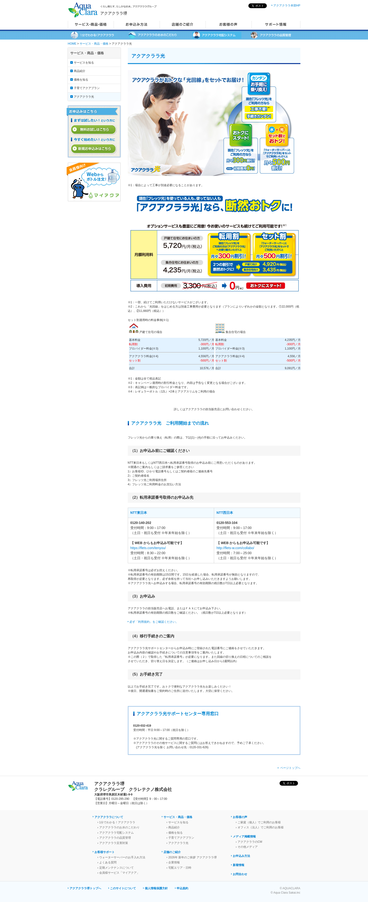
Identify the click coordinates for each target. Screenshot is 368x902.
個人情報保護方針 (156, 888)
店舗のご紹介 (172, 852)
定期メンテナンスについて (116, 867)
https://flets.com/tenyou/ (148, 548)
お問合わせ (240, 874)
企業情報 (174, 862)
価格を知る (81, 79)
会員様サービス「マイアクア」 (119, 872)
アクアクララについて (108, 817)
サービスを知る (84, 62)
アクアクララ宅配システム (116, 832)
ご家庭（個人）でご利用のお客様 (259, 822)
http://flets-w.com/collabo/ (235, 548)
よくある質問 (108, 862)
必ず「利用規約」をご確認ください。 (153, 621)
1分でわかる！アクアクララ (117, 822)
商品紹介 (79, 71)
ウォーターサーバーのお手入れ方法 (122, 857)
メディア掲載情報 (244, 836)
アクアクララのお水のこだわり (119, 827)
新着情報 (238, 865)
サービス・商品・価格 (94, 43)
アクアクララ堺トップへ (85, 888)
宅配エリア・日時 (179, 867)
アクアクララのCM (250, 841)
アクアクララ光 (84, 96)
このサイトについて (123, 888)
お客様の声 (240, 817)
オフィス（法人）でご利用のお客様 (261, 827)
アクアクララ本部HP (286, 5)
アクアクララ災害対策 (113, 843)
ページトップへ (290, 768)
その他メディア (248, 847)
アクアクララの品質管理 (115, 837)
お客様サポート (104, 852)
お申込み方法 (241, 856)
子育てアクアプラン (87, 88)
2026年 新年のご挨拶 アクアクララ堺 (192, 857)
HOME (72, 43)
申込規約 (182, 888)
